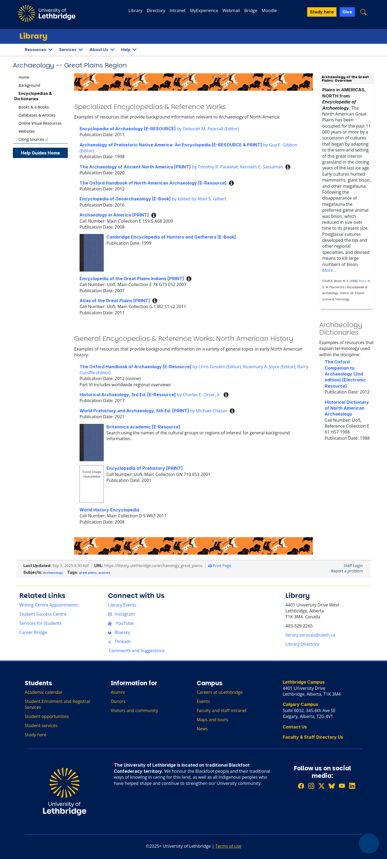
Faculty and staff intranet (222, 710)
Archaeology (53, 573)
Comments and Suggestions (137, 651)
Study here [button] (322, 12)
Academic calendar (44, 692)
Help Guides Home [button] (40, 153)
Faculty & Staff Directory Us (313, 737)
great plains (88, 573)
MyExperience (204, 10)
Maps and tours (212, 720)
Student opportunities (47, 716)
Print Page (219, 565)
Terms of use (228, 846)
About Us (98, 49)
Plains (362, 281)
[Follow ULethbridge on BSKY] (331, 786)
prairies (104, 573)
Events (203, 701)
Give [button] (347, 12)
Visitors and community (134, 710)
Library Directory (302, 644)
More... (329, 270)
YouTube (121, 623)
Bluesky (119, 632)
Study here (35, 735)
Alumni (118, 692)
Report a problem (347, 570)
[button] (363, 11)
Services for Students (40, 623)
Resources (35, 49)
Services (68, 49)
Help (125, 49)
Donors (118, 701)
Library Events (122, 605)
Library (135, 10)
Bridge (250, 10)
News (202, 729)
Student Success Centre (42, 614)
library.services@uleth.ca (310, 635)
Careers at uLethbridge (220, 692)
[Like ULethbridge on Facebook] (301, 786)
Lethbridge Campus (304, 682)
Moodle (269, 10)
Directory (156, 10)
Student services (41, 725)
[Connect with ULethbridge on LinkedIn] (352, 786)
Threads (119, 641)
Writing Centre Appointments (48, 605)
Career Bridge (33, 632)
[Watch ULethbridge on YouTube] (342, 786)
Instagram (121, 614)
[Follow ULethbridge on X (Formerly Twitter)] (321, 786)
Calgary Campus (300, 704)
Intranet (178, 10)
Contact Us (295, 727)
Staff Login (353, 565)
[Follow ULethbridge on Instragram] (311, 786)
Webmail (231, 10)
